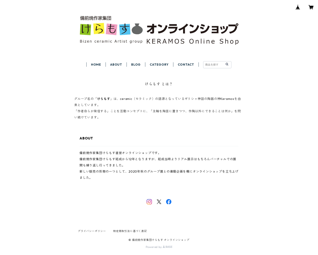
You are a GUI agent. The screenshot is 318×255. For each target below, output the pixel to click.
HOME (96, 65)
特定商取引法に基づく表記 (130, 231)
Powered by (159, 247)
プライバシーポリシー (92, 231)
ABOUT (116, 65)
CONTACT (186, 65)
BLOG (136, 65)
